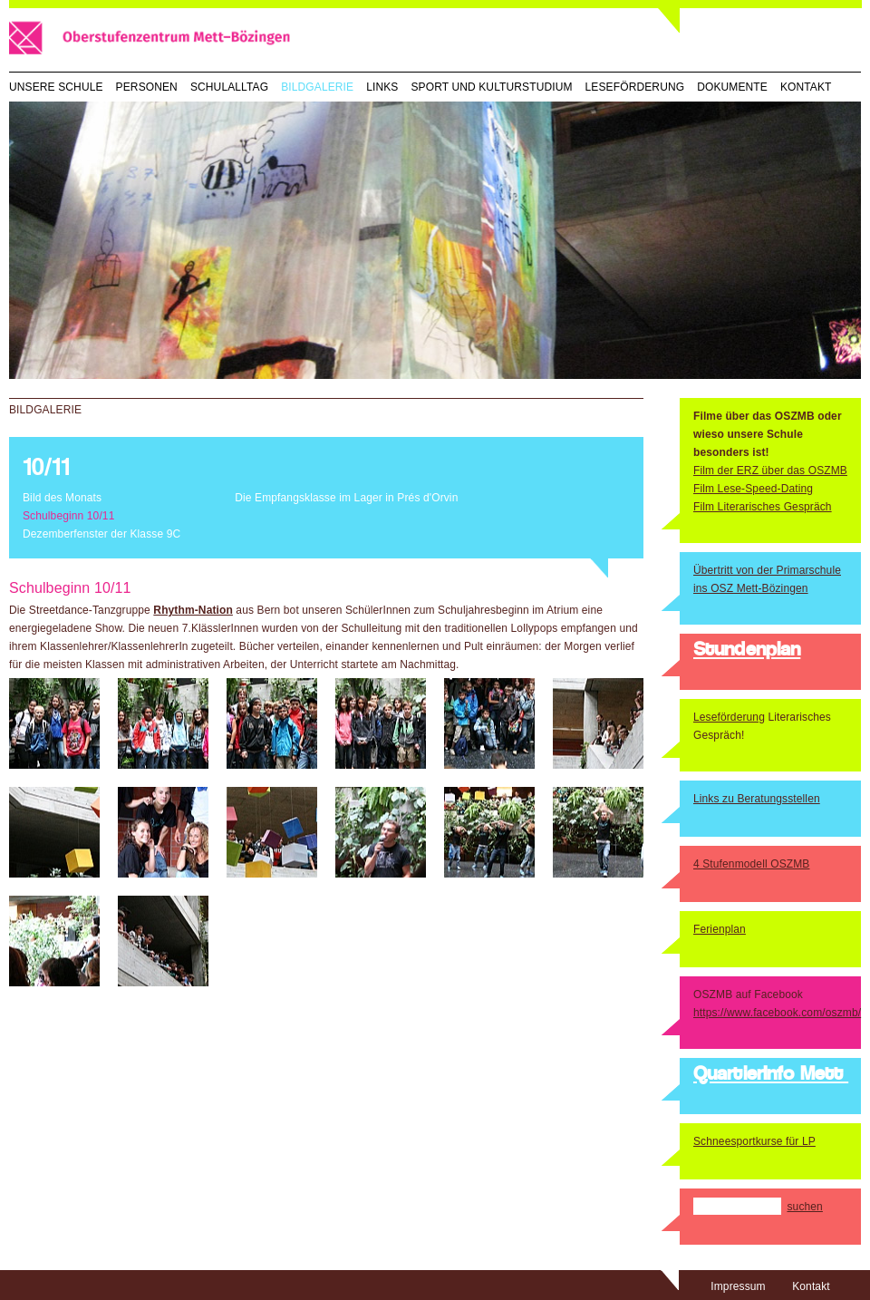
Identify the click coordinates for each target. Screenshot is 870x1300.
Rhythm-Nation (193, 610)
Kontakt (806, 87)
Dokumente (732, 87)
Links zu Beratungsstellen (756, 798)
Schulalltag (229, 87)
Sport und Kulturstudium (491, 87)
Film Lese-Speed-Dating (753, 488)
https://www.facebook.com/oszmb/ (777, 1012)
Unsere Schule (56, 87)
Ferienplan (719, 929)
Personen (147, 87)
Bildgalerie (317, 87)
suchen (804, 1206)
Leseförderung (635, 87)
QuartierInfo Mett (770, 1075)
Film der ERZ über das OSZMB (770, 470)
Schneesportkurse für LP (754, 1141)
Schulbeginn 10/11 (68, 515)
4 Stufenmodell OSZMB (751, 864)
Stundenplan (746, 651)
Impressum (737, 1286)
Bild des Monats (62, 497)
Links (382, 87)
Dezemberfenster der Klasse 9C (101, 534)
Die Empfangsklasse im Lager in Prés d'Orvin (346, 497)
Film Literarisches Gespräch (762, 506)
